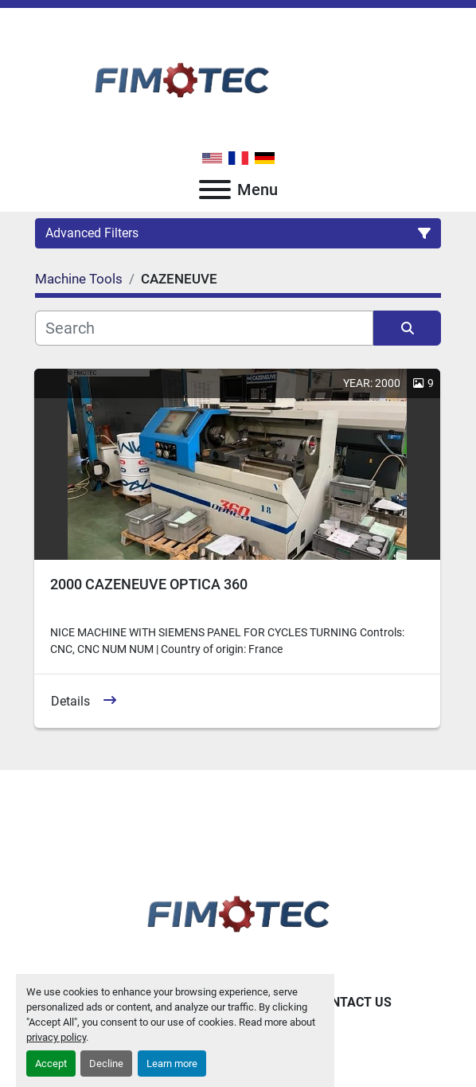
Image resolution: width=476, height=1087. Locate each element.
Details (70, 701)
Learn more (171, 1063)
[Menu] (215, 189)
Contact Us (353, 1002)
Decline (106, 1063)
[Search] (204, 328)
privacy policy (56, 1037)
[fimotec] (238, 910)
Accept (51, 1063)
